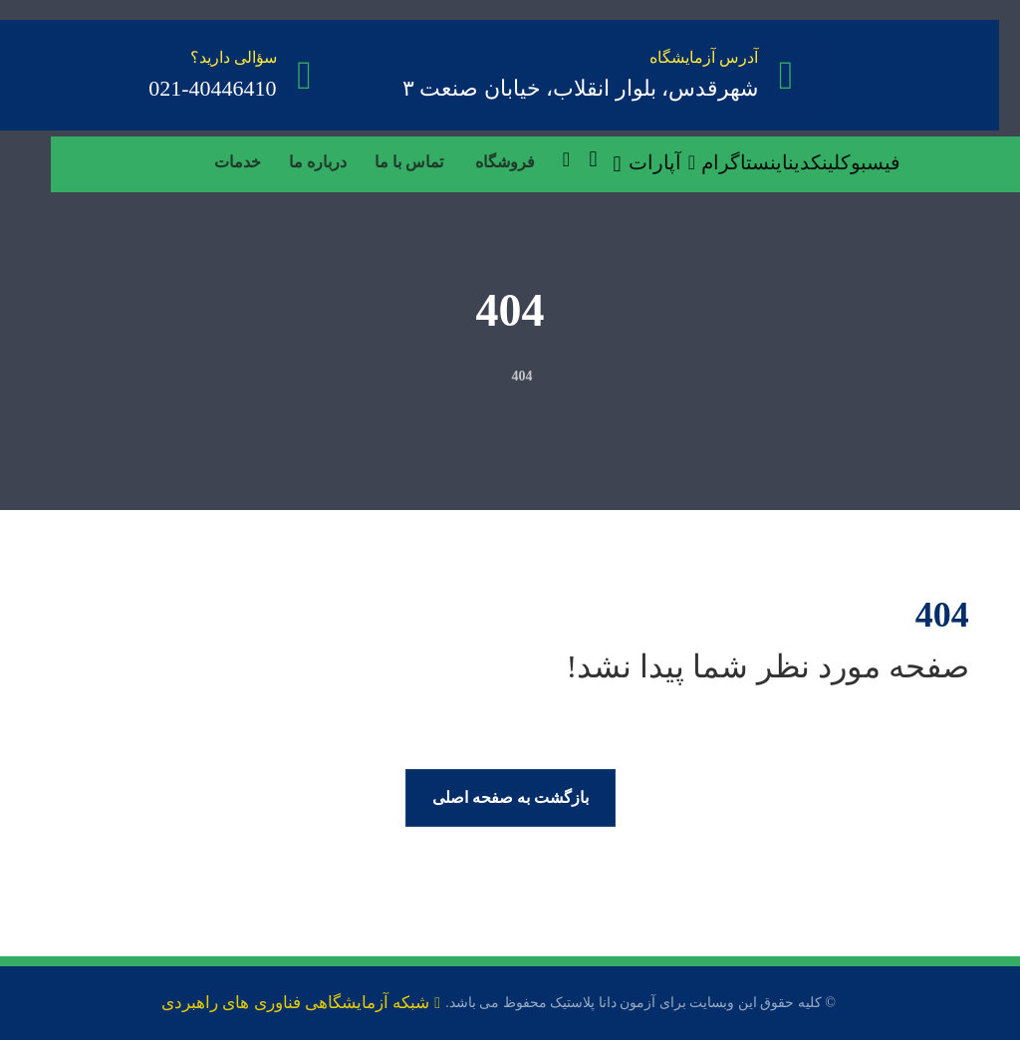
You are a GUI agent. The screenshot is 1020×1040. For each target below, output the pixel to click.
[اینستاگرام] (744, 162)
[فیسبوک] (870, 162)
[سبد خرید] (593, 157)
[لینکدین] (814, 162)
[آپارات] (665, 162)
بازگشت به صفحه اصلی (510, 797)
